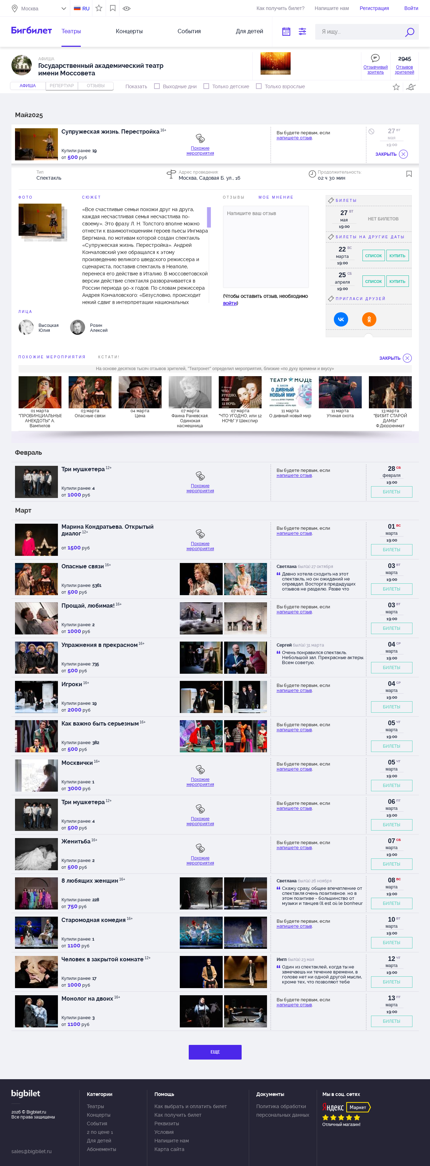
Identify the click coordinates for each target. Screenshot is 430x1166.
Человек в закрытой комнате (106, 959)
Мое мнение (276, 197)
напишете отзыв (294, 137)
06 (391, 801)
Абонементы (101, 1149)
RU (85, 8)
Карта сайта (169, 1149)
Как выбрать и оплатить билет (190, 1106)
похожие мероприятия (52, 357)
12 (391, 958)
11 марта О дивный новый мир (290, 413)
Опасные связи (86, 566)
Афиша (28, 85)
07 (391, 840)
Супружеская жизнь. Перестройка (114, 131)
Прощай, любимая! (91, 605)
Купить (397, 256)
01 (391, 526)
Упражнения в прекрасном (103, 645)
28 (391, 468)
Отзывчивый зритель (376, 70)
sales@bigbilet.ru (31, 1151)
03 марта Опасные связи (90, 413)
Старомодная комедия (97, 920)
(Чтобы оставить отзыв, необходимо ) (265, 299)
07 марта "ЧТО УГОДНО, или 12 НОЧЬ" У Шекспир (240, 415)
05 (391, 723)
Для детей (249, 31)
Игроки (75, 684)
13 (391, 998)
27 (391, 131)
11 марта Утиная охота (340, 413)
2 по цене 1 (100, 1132)
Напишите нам (332, 8)
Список (373, 256)
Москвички (80, 762)
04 (391, 644)
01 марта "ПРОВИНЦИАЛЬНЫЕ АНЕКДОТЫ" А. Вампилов (40, 418)
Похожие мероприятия (200, 151)
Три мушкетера (86, 469)
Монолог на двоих (90, 998)
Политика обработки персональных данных (282, 1110)
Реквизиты (166, 1123)
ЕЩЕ (215, 1052)
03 (391, 565)
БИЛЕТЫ (391, 491)
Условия (164, 1132)
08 (391, 880)
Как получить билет (178, 1115)
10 (391, 919)
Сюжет (92, 197)
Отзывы (234, 197)
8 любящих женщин (93, 880)
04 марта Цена (139, 413)
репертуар (62, 85)
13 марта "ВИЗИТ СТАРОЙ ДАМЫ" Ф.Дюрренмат (390, 418)
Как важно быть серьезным (103, 723)
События (189, 31)
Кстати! (109, 357)
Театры (71, 31)
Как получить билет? (281, 8)
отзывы (96, 85)
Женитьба (79, 841)
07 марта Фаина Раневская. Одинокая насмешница (190, 418)
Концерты (129, 31)
